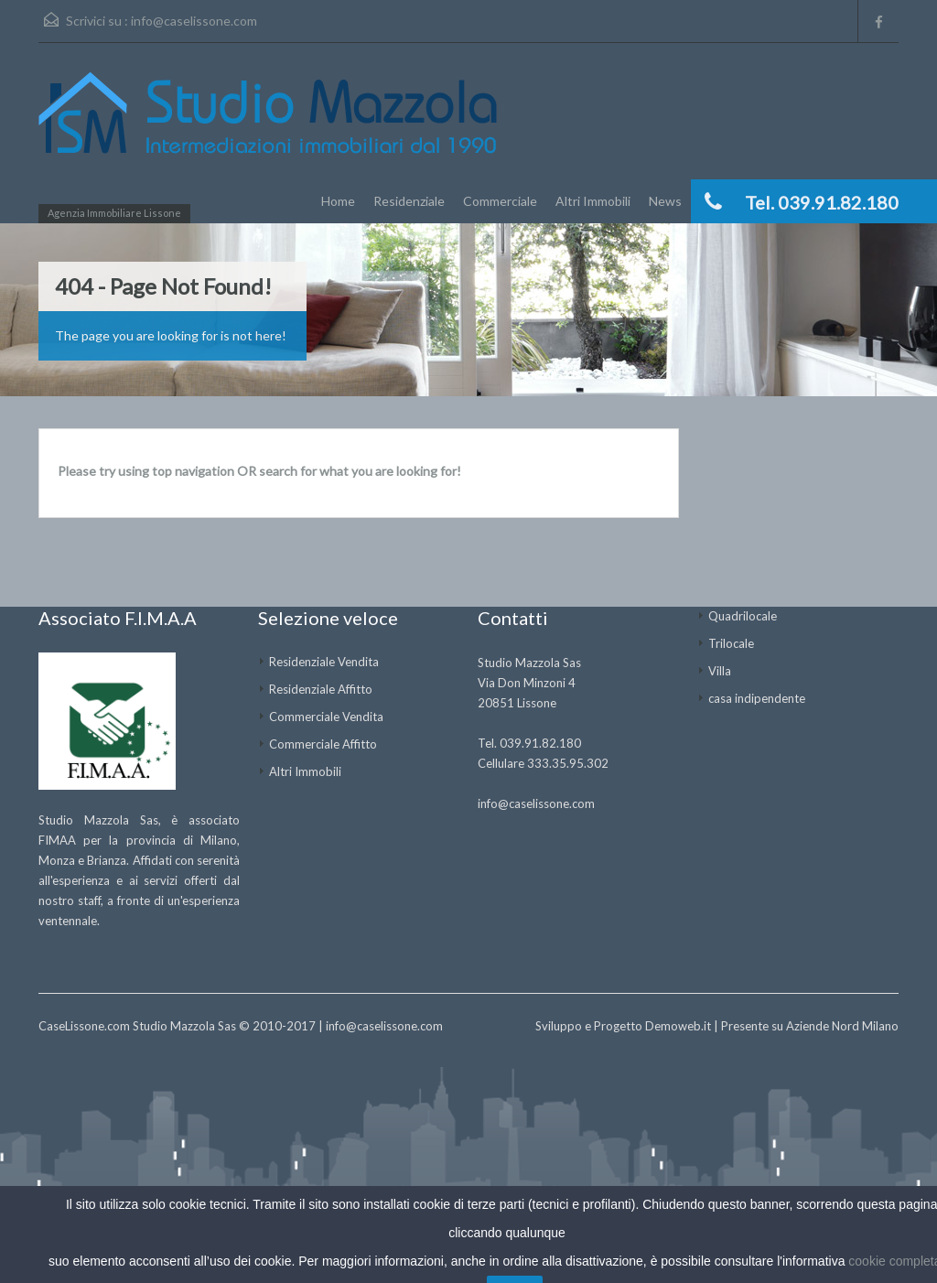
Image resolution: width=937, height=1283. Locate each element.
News (665, 201)
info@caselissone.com (194, 20)
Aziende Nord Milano (842, 1026)
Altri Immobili (592, 201)
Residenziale (409, 201)
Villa (719, 670)
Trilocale (731, 643)
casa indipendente (756, 698)
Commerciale (500, 201)
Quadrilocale (742, 616)
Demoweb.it (678, 1026)
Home (338, 201)
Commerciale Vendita (326, 716)
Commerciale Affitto (323, 744)
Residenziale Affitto (320, 689)
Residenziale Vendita (324, 661)
